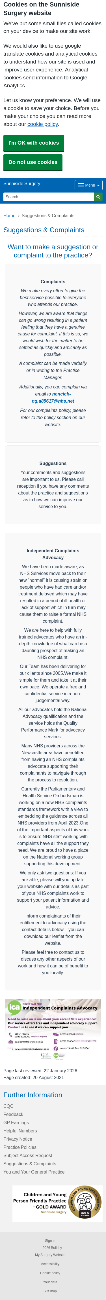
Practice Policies (19, 1147)
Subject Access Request (27, 1155)
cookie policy (42, 124)
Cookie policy (50, 1273)
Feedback (13, 1114)
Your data (50, 1282)
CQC (8, 1106)
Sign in (50, 1240)
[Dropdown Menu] (89, 185)
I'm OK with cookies (33, 142)
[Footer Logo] (57, 1203)
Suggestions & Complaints (29, 1163)
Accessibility (50, 1264)
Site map (50, 1291)
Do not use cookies (32, 162)
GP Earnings (16, 1122)
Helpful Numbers (20, 1130)
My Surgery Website (50, 1255)
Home (9, 215)
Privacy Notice (17, 1139)
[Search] (48, 197)
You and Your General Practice (34, 1172)
